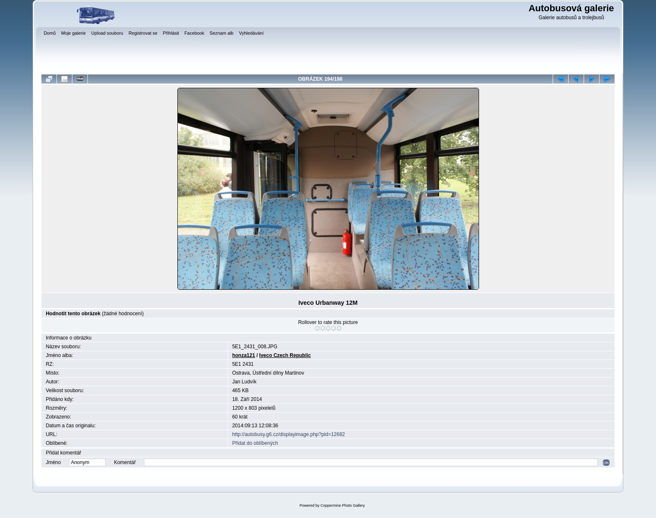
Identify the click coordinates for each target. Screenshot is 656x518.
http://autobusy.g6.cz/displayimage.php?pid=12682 (288, 434)
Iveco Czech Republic (285, 355)
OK (606, 462)
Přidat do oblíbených (255, 443)
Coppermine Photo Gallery (342, 505)
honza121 (243, 355)
